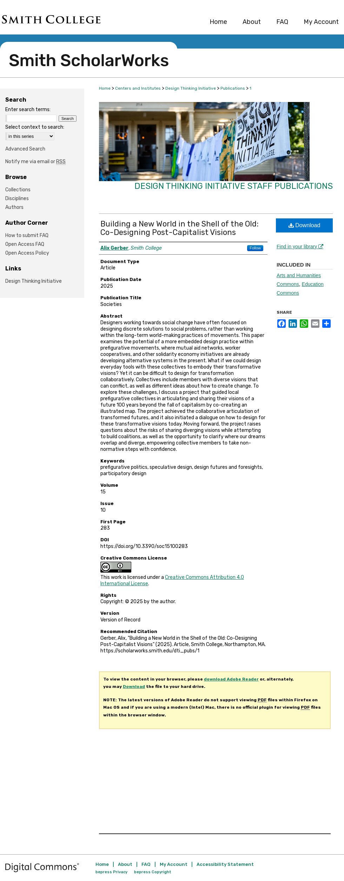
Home (105, 88)
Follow (255, 248)
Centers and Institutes (138, 88)
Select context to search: (34, 127)
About (125, 864)
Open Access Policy (27, 253)
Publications (232, 88)
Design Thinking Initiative (190, 88)
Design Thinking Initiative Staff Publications (233, 186)
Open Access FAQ (24, 244)
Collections (18, 190)
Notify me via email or (35, 162)
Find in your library (300, 246)
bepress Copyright (152, 872)
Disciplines (17, 199)
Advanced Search (25, 149)
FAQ (146, 864)
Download (304, 225)
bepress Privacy (111, 872)
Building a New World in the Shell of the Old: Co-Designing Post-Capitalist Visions (179, 228)
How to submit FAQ (26, 235)
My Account (173, 864)
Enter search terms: (28, 110)
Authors (14, 207)
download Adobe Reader (231, 679)
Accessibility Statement (225, 864)
